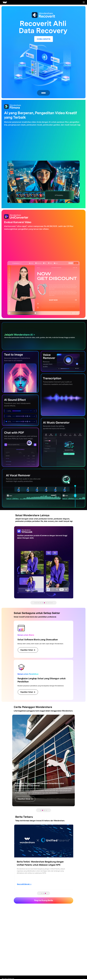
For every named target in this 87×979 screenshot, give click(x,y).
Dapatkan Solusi (27, 650)
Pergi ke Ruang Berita (43, 900)
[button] (35, 602)
